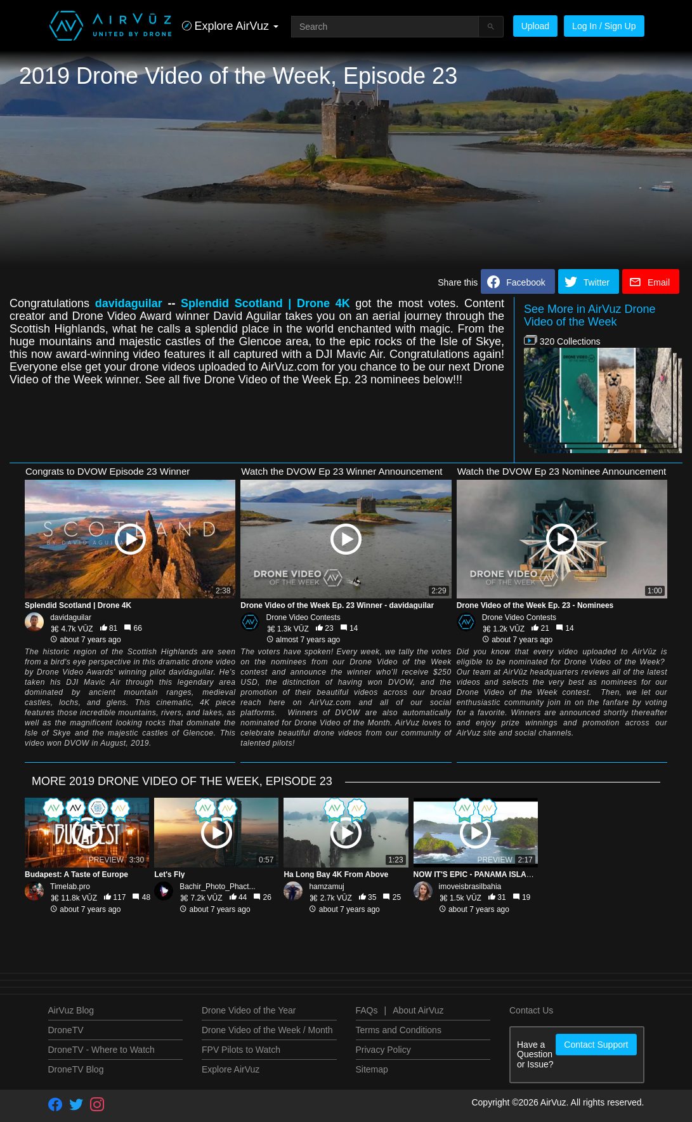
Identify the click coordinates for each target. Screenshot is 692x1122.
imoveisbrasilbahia (470, 886)
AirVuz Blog (71, 1010)
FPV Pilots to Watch (241, 1050)
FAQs (367, 1010)
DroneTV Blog (76, 1069)
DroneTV (66, 1030)
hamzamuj (326, 886)
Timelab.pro (70, 886)
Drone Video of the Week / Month (267, 1030)
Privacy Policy (383, 1050)
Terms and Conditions (398, 1030)
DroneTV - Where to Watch (101, 1050)
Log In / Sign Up (604, 26)
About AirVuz (418, 1010)
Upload (535, 26)
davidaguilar (70, 617)
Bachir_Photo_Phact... (217, 886)
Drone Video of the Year (249, 1010)
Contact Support (596, 1045)
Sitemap (372, 1069)
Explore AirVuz (230, 1069)
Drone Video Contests (303, 617)
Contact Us (531, 1010)
